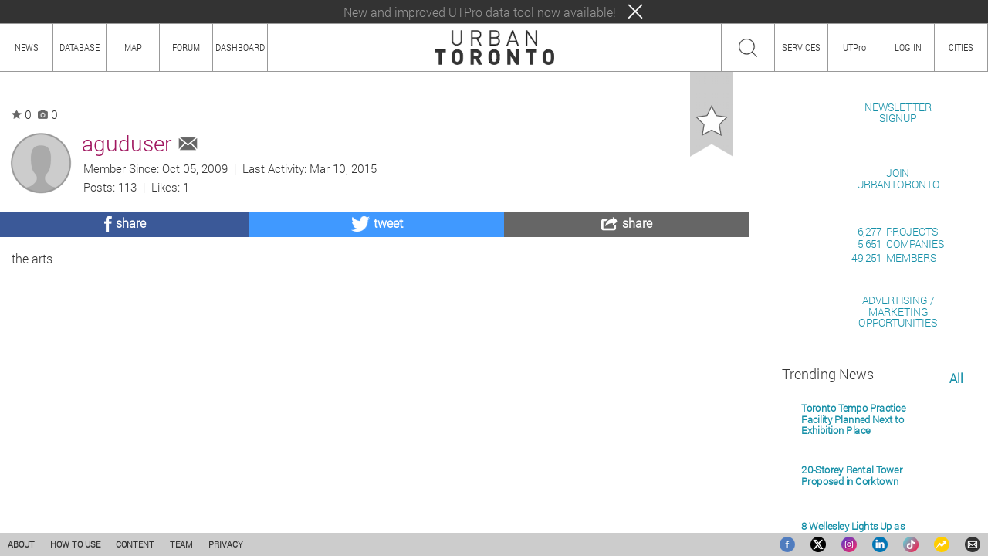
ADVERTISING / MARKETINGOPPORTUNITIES (897, 489)
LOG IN (908, 47)
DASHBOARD (240, 47)
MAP (133, 47)
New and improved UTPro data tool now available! (479, 12)
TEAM (181, 544)
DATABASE (79, 47)
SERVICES (801, 47)
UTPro (854, 47)
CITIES (961, 47)
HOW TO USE (75, 544)
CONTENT (135, 544)
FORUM (186, 47)
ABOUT (21, 544)
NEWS (27, 47)
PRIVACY (225, 544)
